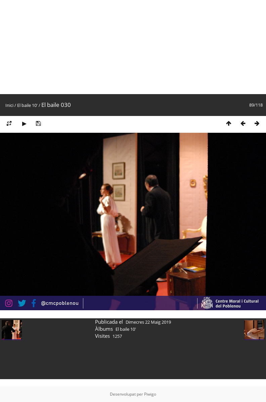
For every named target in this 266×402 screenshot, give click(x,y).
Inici (9, 105)
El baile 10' (27, 105)
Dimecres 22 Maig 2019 (148, 322)
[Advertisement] (101, 47)
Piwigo (150, 394)
